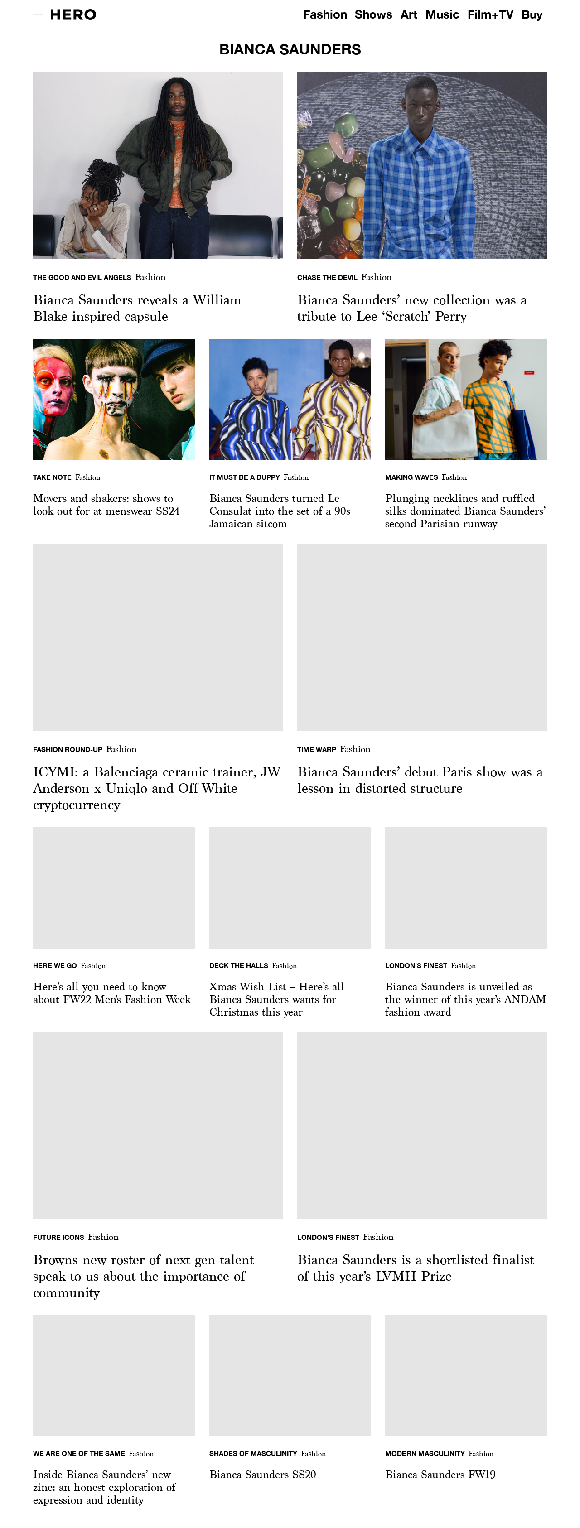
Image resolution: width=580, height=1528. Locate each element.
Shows (373, 14)
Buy (532, 14)
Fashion (325, 14)
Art (409, 14)
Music (442, 14)
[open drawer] (38, 14)
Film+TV (490, 14)
